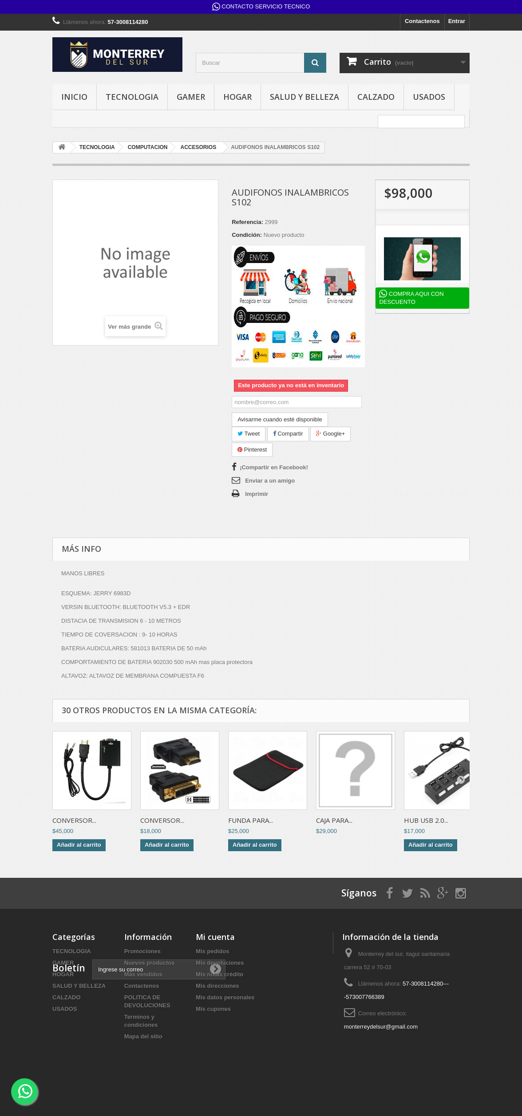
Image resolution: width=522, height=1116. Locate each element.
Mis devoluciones (220, 962)
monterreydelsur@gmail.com (381, 1026)
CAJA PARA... (334, 820)
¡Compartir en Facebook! (274, 467)
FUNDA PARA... (250, 820)
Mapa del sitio (143, 1036)
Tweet (248, 433)
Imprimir (256, 494)
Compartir (288, 433)
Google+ (330, 433)
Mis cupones (213, 1009)
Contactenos (422, 21)
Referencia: (247, 222)
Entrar (456, 21)
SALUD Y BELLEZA (304, 96)
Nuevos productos (149, 962)
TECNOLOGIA (132, 96)
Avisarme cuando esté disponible (279, 419)
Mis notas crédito (219, 974)
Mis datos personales (225, 997)
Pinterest (252, 449)
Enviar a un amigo (270, 480)
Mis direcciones (217, 985)
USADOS (429, 96)
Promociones (142, 951)
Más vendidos (143, 974)
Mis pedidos (212, 951)
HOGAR (237, 96)
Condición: (247, 235)
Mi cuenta (215, 936)
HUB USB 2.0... (426, 820)
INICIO (74, 96)
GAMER (191, 96)
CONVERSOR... (74, 820)
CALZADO (376, 96)
